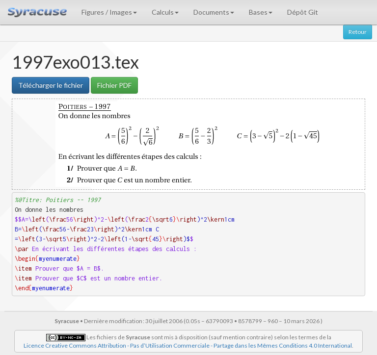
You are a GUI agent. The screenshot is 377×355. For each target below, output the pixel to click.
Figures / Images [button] (109, 12)
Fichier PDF (114, 85)
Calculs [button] (165, 12)
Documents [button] (213, 12)
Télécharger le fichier (50, 85)
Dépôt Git (302, 12)
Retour (358, 31)
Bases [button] (260, 12)
